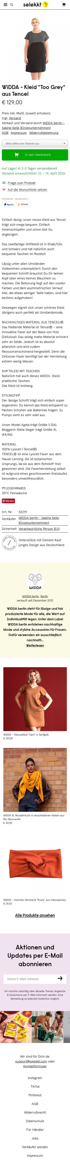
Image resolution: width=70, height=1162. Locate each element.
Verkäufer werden (35, 1147)
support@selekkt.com (31, 1061)
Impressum (35, 1155)
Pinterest (35, 1095)
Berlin (44, 596)
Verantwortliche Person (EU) (39, 529)
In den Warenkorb (38, 155)
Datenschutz (35, 1121)
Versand (15, 118)
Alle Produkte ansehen (35, 916)
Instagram (35, 1078)
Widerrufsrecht (35, 1112)
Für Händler (35, 1130)
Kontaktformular (35, 1066)
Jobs (35, 1138)
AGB (35, 1104)
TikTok (35, 1086)
